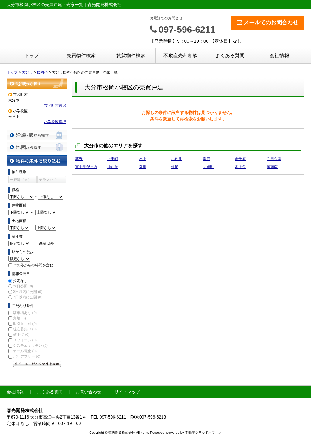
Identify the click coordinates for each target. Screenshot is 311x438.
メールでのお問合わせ (267, 22)
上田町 (112, 159)
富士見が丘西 (86, 167)
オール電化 (24, 351)
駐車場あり (24, 313)
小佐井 (176, 159)
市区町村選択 (55, 105)
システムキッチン (30, 345)
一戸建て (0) (19, 180)
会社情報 (279, 55)
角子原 (240, 159)
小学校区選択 (55, 122)
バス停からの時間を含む (33, 265)
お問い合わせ (88, 391)
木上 (142, 159)
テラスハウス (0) (48, 180)
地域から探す (37, 83)
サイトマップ (127, 391)
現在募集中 (24, 329)
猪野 (79, 159)
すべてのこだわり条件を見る (37, 364)
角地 (19, 318)
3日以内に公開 (27, 292)
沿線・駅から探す (37, 135)
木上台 (240, 167)
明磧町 (208, 167)
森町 (142, 167)
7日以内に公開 (27, 297)
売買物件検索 (81, 55)
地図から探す (37, 147)
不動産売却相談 (180, 55)
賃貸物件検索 (130, 55)
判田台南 (274, 159)
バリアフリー (26, 356)
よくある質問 (229, 55)
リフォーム (24, 340)
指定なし (20, 281)
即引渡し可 (24, 324)
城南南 (272, 167)
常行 (206, 159)
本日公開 (23, 286)
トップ (31, 55)
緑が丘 (112, 167)
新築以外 (46, 243)
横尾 (174, 167)
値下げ (21, 334)
